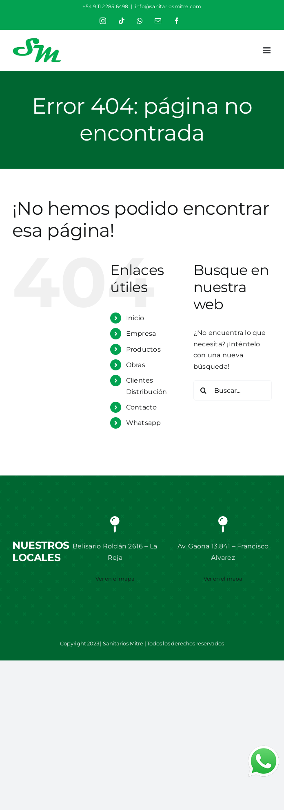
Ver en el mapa (114, 578)
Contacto (141, 407)
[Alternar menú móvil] (267, 50)
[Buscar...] (232, 390)
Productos (143, 349)
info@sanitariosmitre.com (168, 6)
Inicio (135, 318)
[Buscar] (203, 390)
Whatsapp (143, 423)
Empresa (141, 333)
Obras (135, 365)
